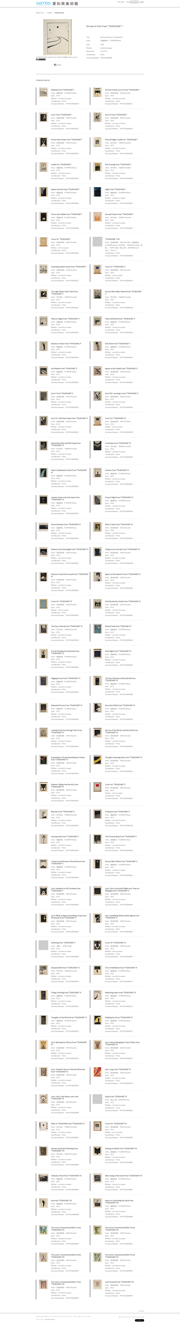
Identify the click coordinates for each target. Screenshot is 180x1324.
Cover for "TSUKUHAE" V (115, 784)
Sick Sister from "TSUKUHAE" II (117, 344)
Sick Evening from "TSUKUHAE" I (118, 164)
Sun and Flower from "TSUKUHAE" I (119, 214)
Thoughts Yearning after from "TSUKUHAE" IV (123, 757)
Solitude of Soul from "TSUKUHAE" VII (66, 1176)
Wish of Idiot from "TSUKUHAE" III (119, 524)
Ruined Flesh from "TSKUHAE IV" (118, 626)
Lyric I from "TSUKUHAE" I (61, 115)
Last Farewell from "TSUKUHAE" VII (119, 1282)
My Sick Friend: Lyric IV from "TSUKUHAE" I (122, 90)
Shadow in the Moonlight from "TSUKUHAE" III (69, 549)
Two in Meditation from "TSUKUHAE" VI (121, 968)
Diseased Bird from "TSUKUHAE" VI (65, 968)
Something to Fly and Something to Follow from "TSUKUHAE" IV (68, 758)
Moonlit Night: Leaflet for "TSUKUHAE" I (121, 139)
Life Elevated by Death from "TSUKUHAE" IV (123, 601)
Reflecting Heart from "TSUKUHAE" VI (120, 992)
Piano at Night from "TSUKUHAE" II (65, 319)
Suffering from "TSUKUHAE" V (63, 943)
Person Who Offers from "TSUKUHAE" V (121, 861)
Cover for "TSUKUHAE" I (61, 239)
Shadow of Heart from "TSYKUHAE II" (66, 344)
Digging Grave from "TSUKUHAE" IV (65, 678)
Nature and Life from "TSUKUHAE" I (65, 189)
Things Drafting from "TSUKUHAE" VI (66, 992)
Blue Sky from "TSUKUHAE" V (63, 812)
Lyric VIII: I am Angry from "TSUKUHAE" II (121, 393)
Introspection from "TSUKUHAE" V (65, 836)
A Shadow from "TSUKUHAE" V (117, 812)
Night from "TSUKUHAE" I (115, 189)
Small (128, 2)
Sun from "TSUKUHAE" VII (61, 1200)
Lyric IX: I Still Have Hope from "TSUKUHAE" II (69, 418)
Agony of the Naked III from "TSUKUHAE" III (123, 574)
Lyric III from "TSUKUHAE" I (116, 115)
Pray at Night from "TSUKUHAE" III (119, 497)
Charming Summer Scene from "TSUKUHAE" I (69, 267)
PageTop (142, 1311)
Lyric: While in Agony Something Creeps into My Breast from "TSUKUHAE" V (68, 917)
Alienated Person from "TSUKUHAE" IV (66, 705)
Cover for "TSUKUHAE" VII (116, 1124)
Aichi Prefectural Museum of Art (132, 1317)
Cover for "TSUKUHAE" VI (115, 943)
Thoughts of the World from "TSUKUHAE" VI (69, 1017)
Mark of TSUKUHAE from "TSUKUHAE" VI (68, 1124)
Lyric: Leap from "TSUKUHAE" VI (118, 1069)
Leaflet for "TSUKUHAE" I (61, 164)
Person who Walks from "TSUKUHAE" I (66, 214)
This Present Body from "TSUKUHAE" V (121, 836)
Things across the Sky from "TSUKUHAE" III (122, 549)
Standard (134, 2)
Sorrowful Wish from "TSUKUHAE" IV (120, 705)
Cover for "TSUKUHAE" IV (61, 601)
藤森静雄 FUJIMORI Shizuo (111, 40)
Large (141, 2)
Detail (49, 13)
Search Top (40, 13)
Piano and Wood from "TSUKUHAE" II (120, 319)
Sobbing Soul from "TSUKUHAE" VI (119, 1017)
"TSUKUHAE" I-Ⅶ (112, 239)
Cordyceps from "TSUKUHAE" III (118, 443)
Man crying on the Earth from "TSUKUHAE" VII (123, 1176)
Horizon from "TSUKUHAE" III (117, 470)
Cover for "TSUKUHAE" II (115, 267)
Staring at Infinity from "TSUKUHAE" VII (121, 1148)
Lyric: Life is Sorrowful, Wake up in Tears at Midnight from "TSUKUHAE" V (122, 889)
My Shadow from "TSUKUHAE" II (64, 368)
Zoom (57, 65)
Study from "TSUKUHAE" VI (116, 1096)
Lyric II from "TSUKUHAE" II (62, 393)
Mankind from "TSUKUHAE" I (62, 90)
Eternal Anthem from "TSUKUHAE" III (66, 524)
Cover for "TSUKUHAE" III (115, 418)
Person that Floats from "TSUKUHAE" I (66, 139)
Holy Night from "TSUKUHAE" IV (118, 651)
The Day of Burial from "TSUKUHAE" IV (67, 626)
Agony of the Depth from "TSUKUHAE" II (121, 368)
